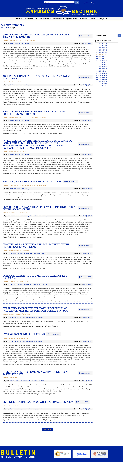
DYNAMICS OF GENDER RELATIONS (24, 334)
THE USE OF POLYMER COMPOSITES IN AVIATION (32, 181)
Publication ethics (45, 18)
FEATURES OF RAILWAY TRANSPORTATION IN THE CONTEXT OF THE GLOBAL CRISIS (39, 208)
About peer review (30, 18)
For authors (83, 18)
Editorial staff (58, 18)
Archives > (5, 27)
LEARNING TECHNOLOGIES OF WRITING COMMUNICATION (38, 401)
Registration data (71, 18)
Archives (93, 18)
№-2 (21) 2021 (87, 43)
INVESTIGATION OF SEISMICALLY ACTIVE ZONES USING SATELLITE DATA (36, 373)
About (19, 18)
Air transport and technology (19, 43)
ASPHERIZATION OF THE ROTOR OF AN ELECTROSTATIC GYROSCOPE (36, 77)
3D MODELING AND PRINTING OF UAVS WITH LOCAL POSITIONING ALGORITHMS (34, 112)
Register (85, 3)
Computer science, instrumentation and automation (27, 317)
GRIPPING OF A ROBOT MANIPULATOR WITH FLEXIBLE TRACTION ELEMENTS (36, 36)
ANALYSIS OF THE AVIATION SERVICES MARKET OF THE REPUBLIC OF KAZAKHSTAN (36, 245)
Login (93, 3)
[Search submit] (77, 2)
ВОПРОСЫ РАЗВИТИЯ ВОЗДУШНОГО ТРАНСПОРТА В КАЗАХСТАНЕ (35, 277)
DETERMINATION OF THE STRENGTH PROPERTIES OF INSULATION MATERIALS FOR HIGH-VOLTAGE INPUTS (35, 309)
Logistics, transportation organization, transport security (28, 216)
